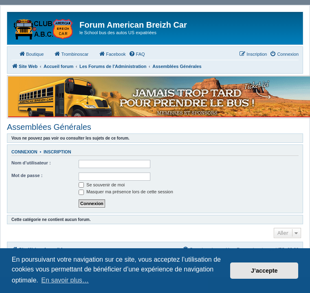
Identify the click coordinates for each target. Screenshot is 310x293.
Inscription (57, 151)
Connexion (24, 151)
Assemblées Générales (49, 126)
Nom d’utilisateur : (31, 162)
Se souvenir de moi (102, 184)
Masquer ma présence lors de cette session (126, 191)
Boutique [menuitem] (31, 54)
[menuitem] (137, 54)
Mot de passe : (26, 175)
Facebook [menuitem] (112, 54)
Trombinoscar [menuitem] (71, 54)
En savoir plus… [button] (65, 280)
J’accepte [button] (264, 270)
